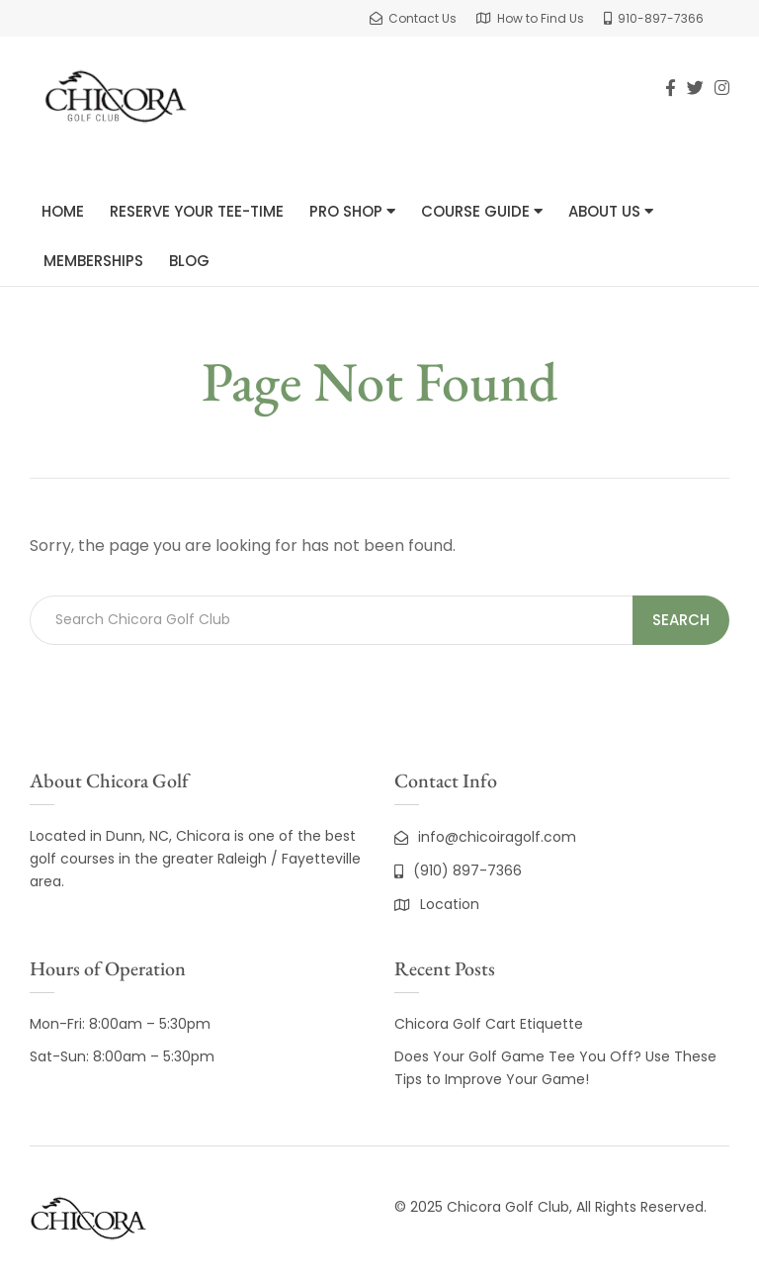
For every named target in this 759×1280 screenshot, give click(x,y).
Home (63, 211)
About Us (610, 211)
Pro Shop (352, 211)
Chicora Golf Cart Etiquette (488, 1024)
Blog (189, 260)
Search (681, 619)
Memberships (93, 260)
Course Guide (482, 211)
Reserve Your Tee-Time (197, 211)
